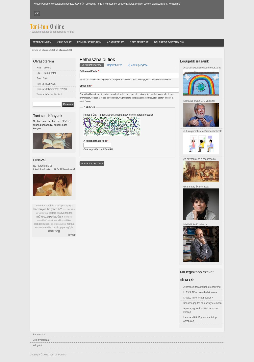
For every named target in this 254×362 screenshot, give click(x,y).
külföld (52, 213)
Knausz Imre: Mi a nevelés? (198, 297)
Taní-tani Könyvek (46, 83)
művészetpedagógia (49, 216)
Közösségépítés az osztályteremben (202, 303)
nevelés (68, 217)
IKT (60, 209)
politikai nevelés (58, 224)
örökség (54, 231)
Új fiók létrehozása (93, 64)
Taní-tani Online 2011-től (50, 94)
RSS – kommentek (46, 73)
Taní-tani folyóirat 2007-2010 (52, 89)
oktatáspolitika (62, 220)
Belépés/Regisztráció (169, 42)
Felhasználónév (89, 71)
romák (70, 223)
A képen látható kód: (95, 141)
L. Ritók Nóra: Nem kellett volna (200, 292)
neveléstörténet (45, 220)
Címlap (35, 50)
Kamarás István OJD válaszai (199, 101)
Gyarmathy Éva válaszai (196, 186)
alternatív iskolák (44, 205)
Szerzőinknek (42, 42)
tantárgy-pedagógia (63, 227)
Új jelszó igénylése (137, 65)
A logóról (37, 345)
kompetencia (42, 213)
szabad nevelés (43, 227)
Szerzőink (42, 78)
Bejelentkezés (114, 65)
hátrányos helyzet (45, 209)
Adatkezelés (115, 42)
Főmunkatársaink (89, 42)
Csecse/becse (139, 42)
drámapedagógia (63, 205)
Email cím (86, 85)
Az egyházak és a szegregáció (199, 159)
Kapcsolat (64, 42)
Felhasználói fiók (47, 50)
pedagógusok (41, 223)
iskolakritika (69, 209)
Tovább (72, 234)
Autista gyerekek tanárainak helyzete (202, 131)
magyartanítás (64, 213)
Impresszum (39, 334)
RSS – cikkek (44, 67)
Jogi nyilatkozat (41, 340)
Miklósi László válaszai (195, 224)
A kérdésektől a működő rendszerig (201, 67)
